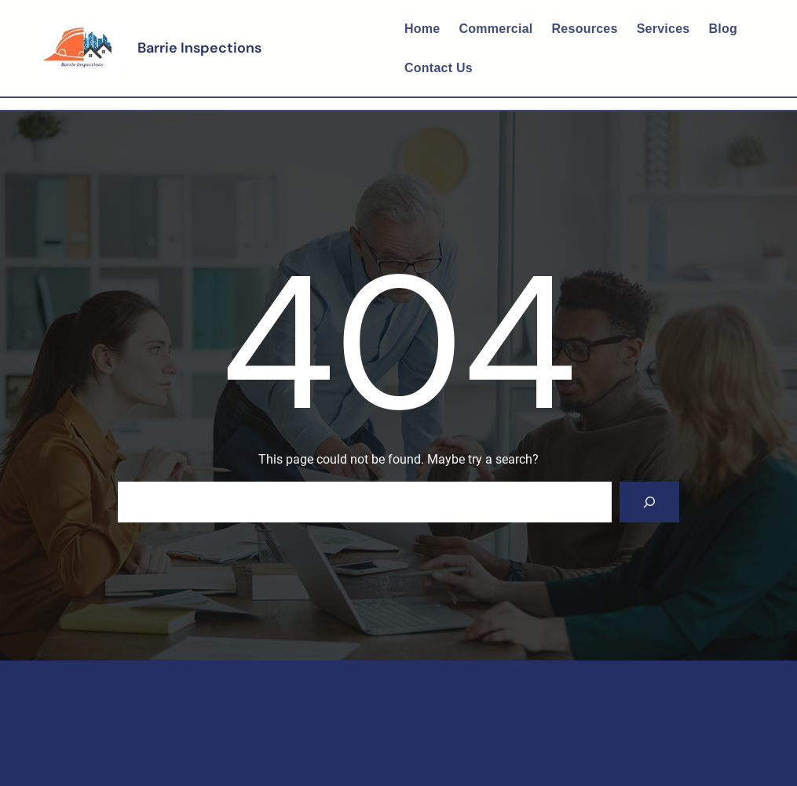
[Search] (649, 502)
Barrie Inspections (199, 47)
